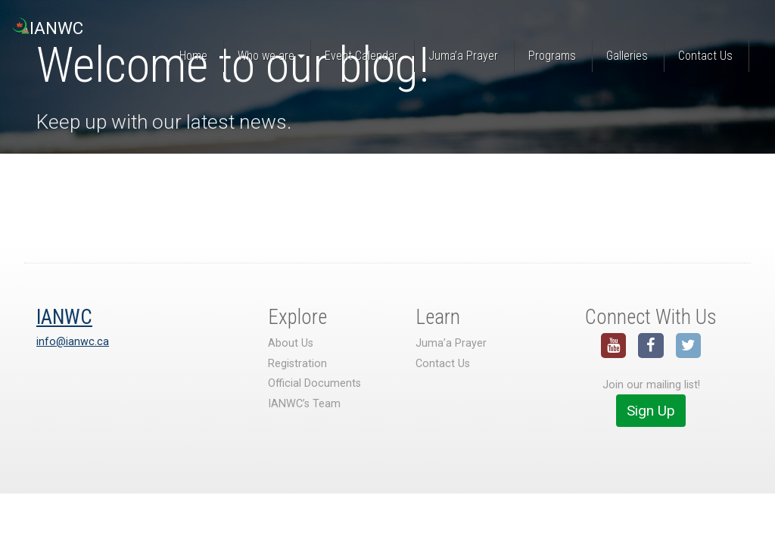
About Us (290, 343)
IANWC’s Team (304, 403)
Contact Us (443, 363)
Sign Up (651, 410)
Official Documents (314, 383)
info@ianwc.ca (72, 341)
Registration (297, 363)
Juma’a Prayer (451, 343)
